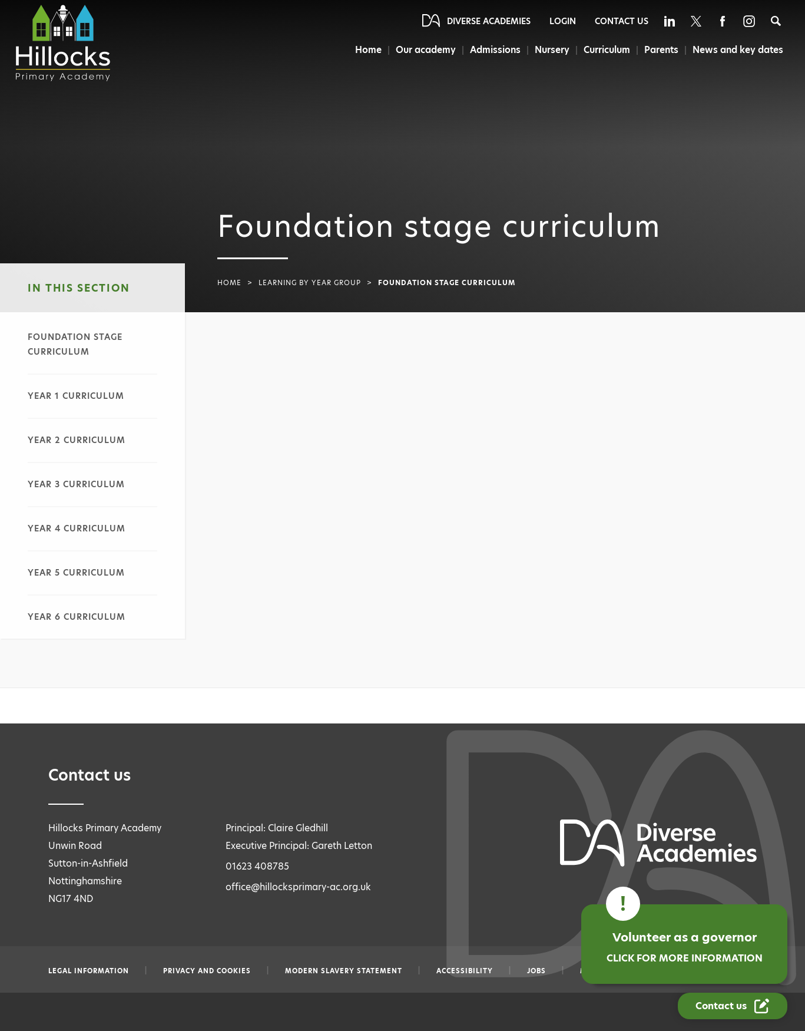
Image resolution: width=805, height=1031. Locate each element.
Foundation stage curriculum (75, 344)
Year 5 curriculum (76, 573)
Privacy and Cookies (207, 971)
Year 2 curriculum (76, 440)
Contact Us (621, 21)
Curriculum (606, 50)
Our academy (424, 50)
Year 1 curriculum (76, 396)
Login (562, 21)
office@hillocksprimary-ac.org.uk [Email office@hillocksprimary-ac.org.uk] (298, 887)
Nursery (551, 50)
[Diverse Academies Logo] (64, 43)
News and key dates (738, 50)
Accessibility (464, 971)
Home (366, 50)
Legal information (88, 971)
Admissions (494, 50)
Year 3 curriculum (76, 484)
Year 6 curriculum (76, 617)
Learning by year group (310, 283)
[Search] (776, 21)
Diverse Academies (489, 21)
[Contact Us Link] (732, 1006)
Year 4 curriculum (76, 528)
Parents (661, 50)
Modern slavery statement (343, 971)
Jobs (536, 971)
